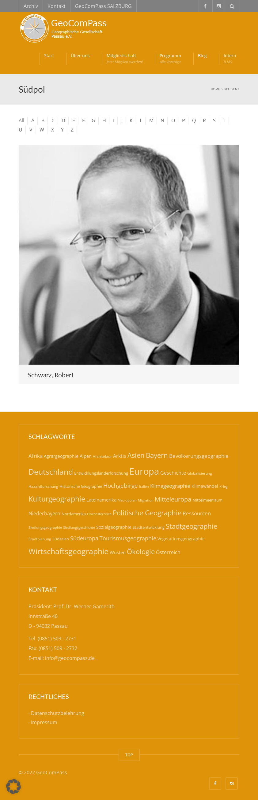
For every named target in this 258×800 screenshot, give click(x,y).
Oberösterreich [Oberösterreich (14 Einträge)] (99, 514)
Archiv (31, 6)
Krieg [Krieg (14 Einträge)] (223, 486)
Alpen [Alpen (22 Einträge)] (86, 456)
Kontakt (56, 6)
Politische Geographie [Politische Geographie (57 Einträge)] (147, 512)
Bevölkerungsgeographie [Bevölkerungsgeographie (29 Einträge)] (199, 455)
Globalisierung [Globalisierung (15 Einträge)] (199, 473)
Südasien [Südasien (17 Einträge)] (60, 539)
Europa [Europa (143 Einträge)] (144, 471)
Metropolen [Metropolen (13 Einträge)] (127, 500)
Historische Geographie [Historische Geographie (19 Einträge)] (80, 486)
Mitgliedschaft (125, 59)
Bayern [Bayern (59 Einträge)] (157, 455)
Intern (230, 59)
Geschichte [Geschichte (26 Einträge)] (173, 472)
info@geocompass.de (70, 658)
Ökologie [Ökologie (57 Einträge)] (141, 551)
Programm (170, 59)
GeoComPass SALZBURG (103, 6)
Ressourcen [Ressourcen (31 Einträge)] (197, 513)
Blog (202, 55)
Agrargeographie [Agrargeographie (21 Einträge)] (61, 456)
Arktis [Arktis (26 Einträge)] (119, 456)
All (21, 120)
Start (49, 55)
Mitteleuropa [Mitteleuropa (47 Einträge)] (173, 499)
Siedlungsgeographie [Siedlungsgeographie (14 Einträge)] (45, 527)
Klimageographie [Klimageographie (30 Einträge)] (170, 485)
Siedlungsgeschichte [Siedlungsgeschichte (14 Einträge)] (79, 527)
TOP (129, 754)
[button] (13, 786)
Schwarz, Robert (51, 375)
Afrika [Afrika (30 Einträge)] (35, 455)
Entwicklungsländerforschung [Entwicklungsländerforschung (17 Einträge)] (101, 473)
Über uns (80, 55)
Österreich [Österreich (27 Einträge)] (168, 552)
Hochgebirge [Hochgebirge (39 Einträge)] (120, 486)
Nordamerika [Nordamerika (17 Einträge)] (74, 514)
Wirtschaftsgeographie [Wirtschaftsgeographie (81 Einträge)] (68, 551)
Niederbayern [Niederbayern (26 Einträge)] (44, 513)
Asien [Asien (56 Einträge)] (136, 455)
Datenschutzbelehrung (57, 713)
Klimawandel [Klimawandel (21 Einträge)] (205, 486)
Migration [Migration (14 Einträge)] (146, 500)
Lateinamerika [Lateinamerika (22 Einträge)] (101, 500)
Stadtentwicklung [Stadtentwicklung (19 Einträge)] (149, 527)
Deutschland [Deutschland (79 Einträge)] (50, 472)
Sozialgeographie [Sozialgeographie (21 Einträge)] (113, 527)
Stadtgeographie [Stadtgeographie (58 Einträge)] (191, 526)
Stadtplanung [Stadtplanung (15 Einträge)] (39, 539)
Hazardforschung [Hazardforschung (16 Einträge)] (43, 486)
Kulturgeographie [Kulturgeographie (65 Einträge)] (56, 499)
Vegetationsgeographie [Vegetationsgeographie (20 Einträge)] (181, 539)
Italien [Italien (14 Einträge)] (144, 486)
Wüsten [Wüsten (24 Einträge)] (118, 552)
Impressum (44, 722)
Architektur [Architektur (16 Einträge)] (102, 456)
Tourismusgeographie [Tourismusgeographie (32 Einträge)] (128, 538)
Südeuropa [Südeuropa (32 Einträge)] (84, 538)
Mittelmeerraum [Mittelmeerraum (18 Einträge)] (207, 500)
